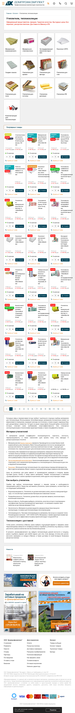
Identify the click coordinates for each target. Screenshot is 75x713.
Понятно (53, 710)
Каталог (15, 13)
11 (54, 409)
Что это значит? (19, 711)
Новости (9, 549)
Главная (9, 13)
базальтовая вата (26, 443)
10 (49, 409)
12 (58, 409)
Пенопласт (11, 467)
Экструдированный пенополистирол (20, 460)
